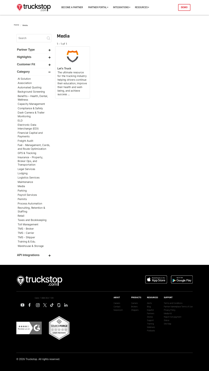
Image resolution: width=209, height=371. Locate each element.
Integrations (121, 7)
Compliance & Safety (30, 108)
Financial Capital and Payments (30, 134)
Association (25, 83)
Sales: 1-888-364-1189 (44, 298)
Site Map (167, 324)
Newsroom (118, 310)
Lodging (23, 173)
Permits (22, 199)
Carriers (134, 303)
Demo (184, 7)
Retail (21, 215)
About (116, 297)
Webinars (151, 327)
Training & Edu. (27, 241)
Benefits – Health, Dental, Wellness (33, 97)
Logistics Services (28, 177)
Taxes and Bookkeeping (32, 220)
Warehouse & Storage (31, 246)
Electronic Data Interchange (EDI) (28, 126)
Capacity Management (31, 103)
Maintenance (25, 182)
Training (150, 324)
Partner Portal (97, 7)
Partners (150, 313)
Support (150, 320)
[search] (33, 38)
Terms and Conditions (173, 303)
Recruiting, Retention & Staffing (31, 209)
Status (166, 320)
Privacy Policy (169, 310)
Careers (116, 303)
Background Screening (31, 91)
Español (150, 310)
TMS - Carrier (26, 232)
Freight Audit (25, 140)
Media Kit (168, 313)
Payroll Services (27, 194)
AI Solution (24, 78)
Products (136, 297)
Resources (141, 7)
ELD (20, 120)
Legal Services (26, 169)
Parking (22, 190)
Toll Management (28, 224)
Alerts (149, 303)
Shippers (134, 310)
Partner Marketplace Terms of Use (178, 307)
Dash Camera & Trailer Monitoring (31, 114)
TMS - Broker (26, 228)
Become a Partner (72, 7)
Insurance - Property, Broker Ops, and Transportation (30, 161)
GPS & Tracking (27, 153)
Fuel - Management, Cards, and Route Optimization (34, 146)
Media (21, 186)
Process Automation (30, 203)
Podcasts (151, 331)
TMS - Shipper (26, 237)
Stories (150, 317)
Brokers (134, 307)
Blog (149, 307)
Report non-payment (172, 317)
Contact (116, 307)
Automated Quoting (29, 87)
